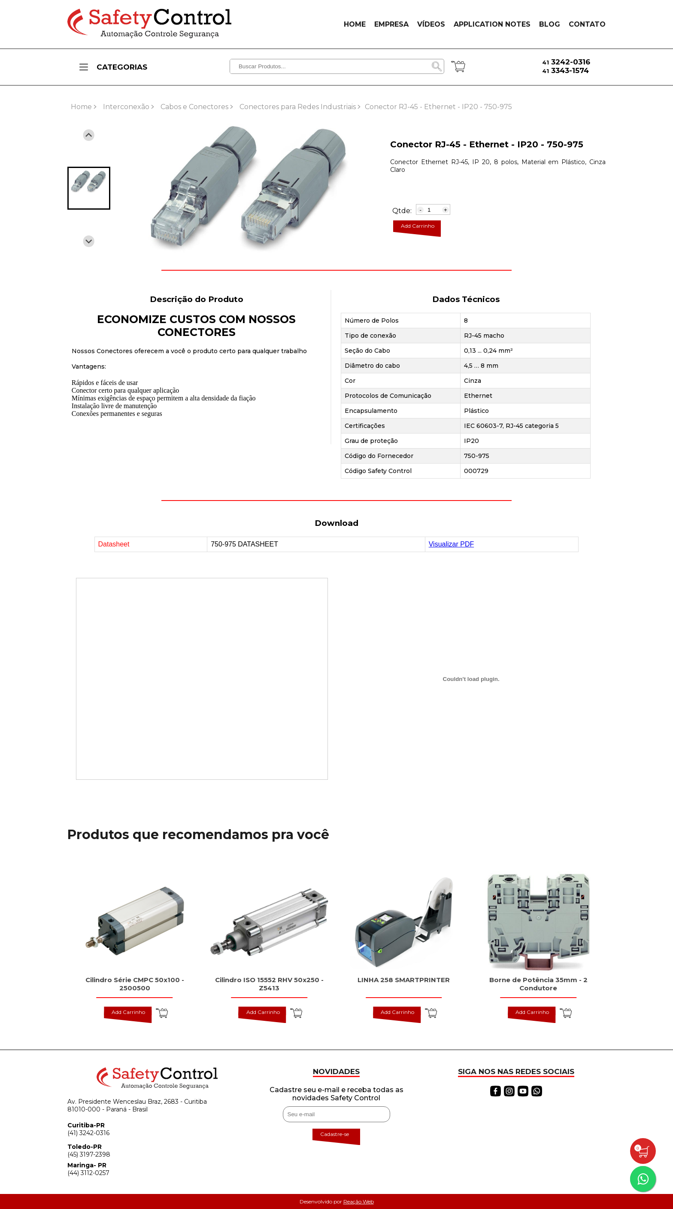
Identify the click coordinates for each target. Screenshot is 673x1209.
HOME (355, 24)
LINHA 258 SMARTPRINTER (404, 980)
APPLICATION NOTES (492, 24)
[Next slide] (88, 241)
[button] (88, 188)
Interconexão (126, 107)
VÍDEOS (431, 24)
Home (81, 107)
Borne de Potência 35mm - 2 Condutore (538, 984)
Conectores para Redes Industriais (297, 107)
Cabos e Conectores (194, 107)
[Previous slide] (88, 135)
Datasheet (114, 544)
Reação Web (358, 1201)
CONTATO (587, 24)
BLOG (549, 24)
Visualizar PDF (451, 544)
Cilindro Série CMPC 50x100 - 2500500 (134, 984)
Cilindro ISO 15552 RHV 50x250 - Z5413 (269, 984)
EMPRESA (391, 24)
